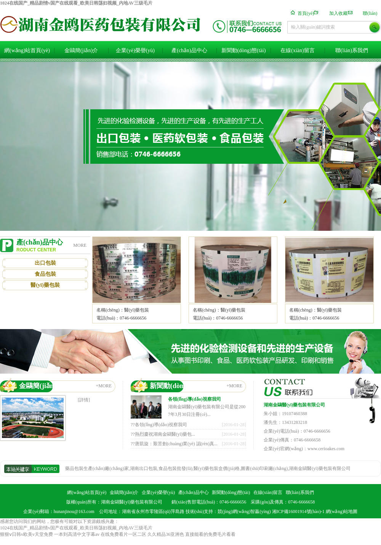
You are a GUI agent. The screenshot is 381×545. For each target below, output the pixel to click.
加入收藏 (338, 13)
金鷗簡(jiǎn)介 (81, 50)
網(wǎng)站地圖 (342, 511)
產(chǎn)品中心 (189, 50)
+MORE (104, 385)
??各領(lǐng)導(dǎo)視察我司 (159, 424)
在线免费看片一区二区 (123, 534)
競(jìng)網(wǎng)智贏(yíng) (244, 511)
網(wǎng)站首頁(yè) (27, 50)
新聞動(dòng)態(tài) (243, 50)
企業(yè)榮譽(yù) (135, 50)
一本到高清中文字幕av (76, 534)
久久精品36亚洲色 (165, 534)
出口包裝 (45, 263)
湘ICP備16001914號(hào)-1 (298, 511)
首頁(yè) (306, 13)
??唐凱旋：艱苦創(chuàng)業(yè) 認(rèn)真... (174, 443)
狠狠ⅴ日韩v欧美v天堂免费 (26, 534)
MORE (79, 245)
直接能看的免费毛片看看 (210, 534)
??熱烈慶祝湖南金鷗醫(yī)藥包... (163, 434)
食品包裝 (45, 274)
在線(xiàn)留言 (297, 50)
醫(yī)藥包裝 (44, 285)
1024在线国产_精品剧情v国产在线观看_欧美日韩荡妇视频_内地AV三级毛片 (76, 3)
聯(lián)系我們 (351, 50)
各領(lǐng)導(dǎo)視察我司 (194, 399)
